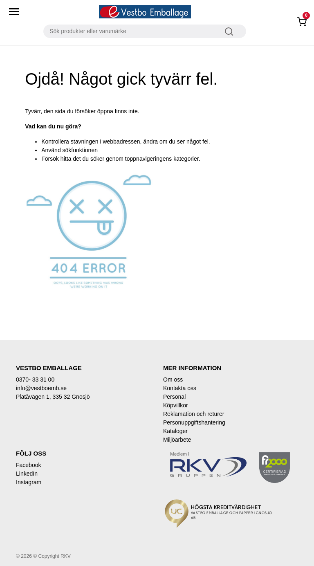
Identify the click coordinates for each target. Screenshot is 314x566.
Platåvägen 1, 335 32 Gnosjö (53, 396)
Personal (174, 396)
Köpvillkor (175, 405)
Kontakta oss (179, 388)
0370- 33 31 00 (35, 379)
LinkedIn (27, 473)
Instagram (28, 482)
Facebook (28, 465)
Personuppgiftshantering (194, 422)
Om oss (173, 379)
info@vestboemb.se (41, 388)
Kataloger (175, 431)
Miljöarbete (177, 439)
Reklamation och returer (193, 414)
